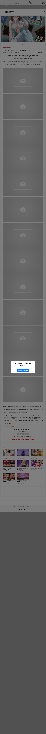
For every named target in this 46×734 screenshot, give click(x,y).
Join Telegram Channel (23, 370)
